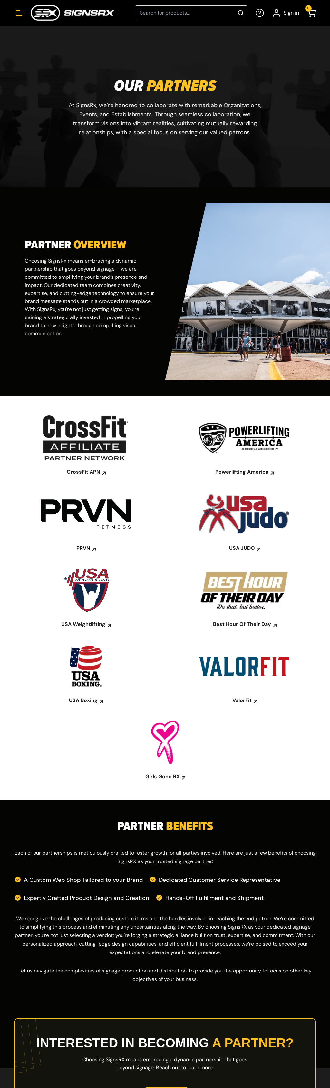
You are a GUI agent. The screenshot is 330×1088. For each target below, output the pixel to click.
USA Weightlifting (85, 624)
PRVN (85, 548)
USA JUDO (244, 548)
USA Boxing (85, 700)
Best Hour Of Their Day (244, 624)
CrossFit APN (86, 472)
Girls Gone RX (165, 776)
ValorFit (244, 700)
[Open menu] (19, 12)
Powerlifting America (244, 472)
